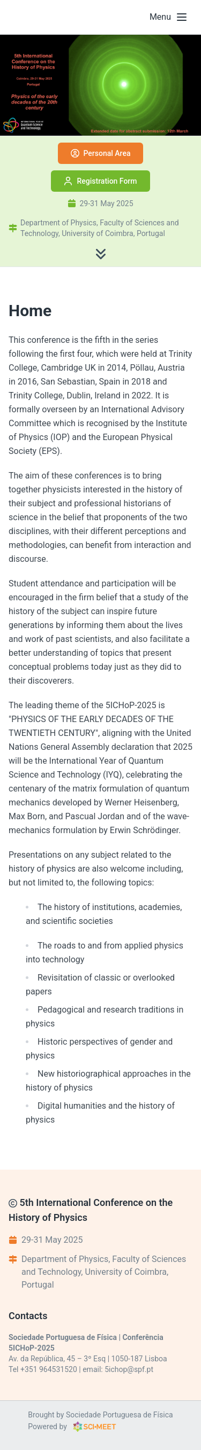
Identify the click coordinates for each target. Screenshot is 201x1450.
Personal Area (101, 153)
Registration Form (100, 181)
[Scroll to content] (100, 253)
